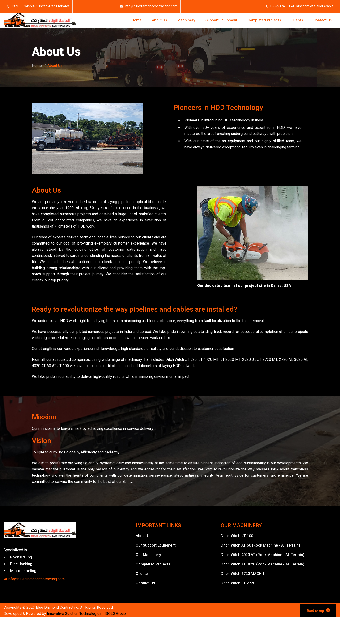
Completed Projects (264, 20)
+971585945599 (23, 6)
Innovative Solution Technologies (74, 613)
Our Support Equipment (156, 545)
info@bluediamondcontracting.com (151, 6)
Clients (297, 20)
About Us (159, 20)
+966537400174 (282, 6)
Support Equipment (221, 20)
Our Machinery (148, 554)
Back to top (318, 610)
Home (136, 20)
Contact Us (322, 20)
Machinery (186, 20)
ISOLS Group (115, 613)
